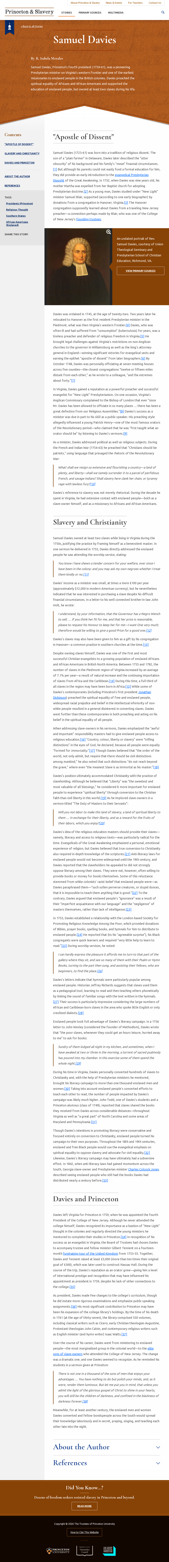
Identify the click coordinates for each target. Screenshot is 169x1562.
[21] (127, 854)
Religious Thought (17, 209)
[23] (128, 909)
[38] (85, 1401)
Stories (66, 12)
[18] (156, 767)
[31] (94, 1122)
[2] (86, 191)
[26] (99, 971)
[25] (64, 946)
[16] (83, 739)
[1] (55, 169)
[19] (103, 798)
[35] (72, 1287)
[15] (128, 686)
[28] (81, 1013)
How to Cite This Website (85, 1532)
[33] (105, 1180)
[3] (126, 202)
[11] (86, 574)
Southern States (16, 215)
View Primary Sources (141, 270)
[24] (79, 934)
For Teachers (135, 2)
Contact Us (155, 2)
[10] (92, 484)
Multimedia (116, 12)
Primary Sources (90, 12)
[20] (101, 823)
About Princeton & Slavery (85, 2)
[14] (112, 681)
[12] (148, 630)
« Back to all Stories (32, 26)
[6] (143, 358)
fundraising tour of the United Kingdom (90, 1253)
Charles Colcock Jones (143, 1169)
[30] (67, 1088)
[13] (146, 644)
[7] (73, 380)
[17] (92, 750)
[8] (122, 411)
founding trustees (88, 219)
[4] (128, 325)
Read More (84, 1506)
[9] (125, 433)
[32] (147, 1152)
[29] (78, 1063)
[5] (142, 336)
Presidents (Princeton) (19, 203)
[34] (123, 1237)
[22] (135, 893)
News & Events (114, 2)
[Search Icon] (162, 12)
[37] (124, 1334)
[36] (74, 1306)
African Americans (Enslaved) (17, 223)
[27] (56, 1002)
